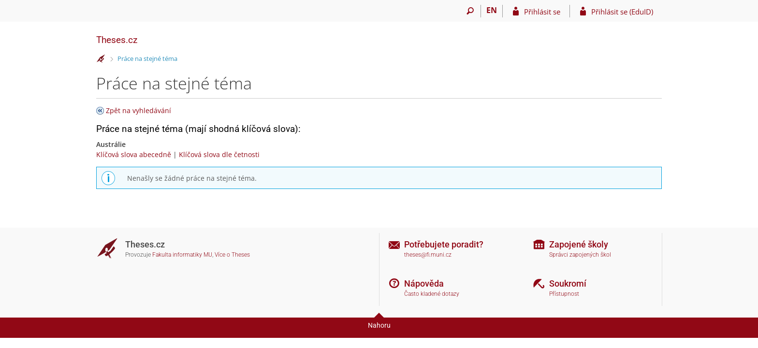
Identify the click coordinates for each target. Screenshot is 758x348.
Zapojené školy (578, 244)
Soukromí (567, 283)
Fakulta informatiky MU (182, 254)
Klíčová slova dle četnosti (219, 154)
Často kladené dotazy (431, 293)
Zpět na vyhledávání (138, 110)
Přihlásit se (542, 11)
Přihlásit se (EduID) (622, 11)
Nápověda (424, 283)
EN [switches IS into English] (491, 10)
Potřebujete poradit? (443, 244)
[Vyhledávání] (470, 11)
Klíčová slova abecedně (133, 154)
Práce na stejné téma (147, 58)
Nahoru (379, 325)
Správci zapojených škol (580, 254)
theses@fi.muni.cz (428, 254)
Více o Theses (232, 254)
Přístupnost (564, 293)
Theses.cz (116, 39)
